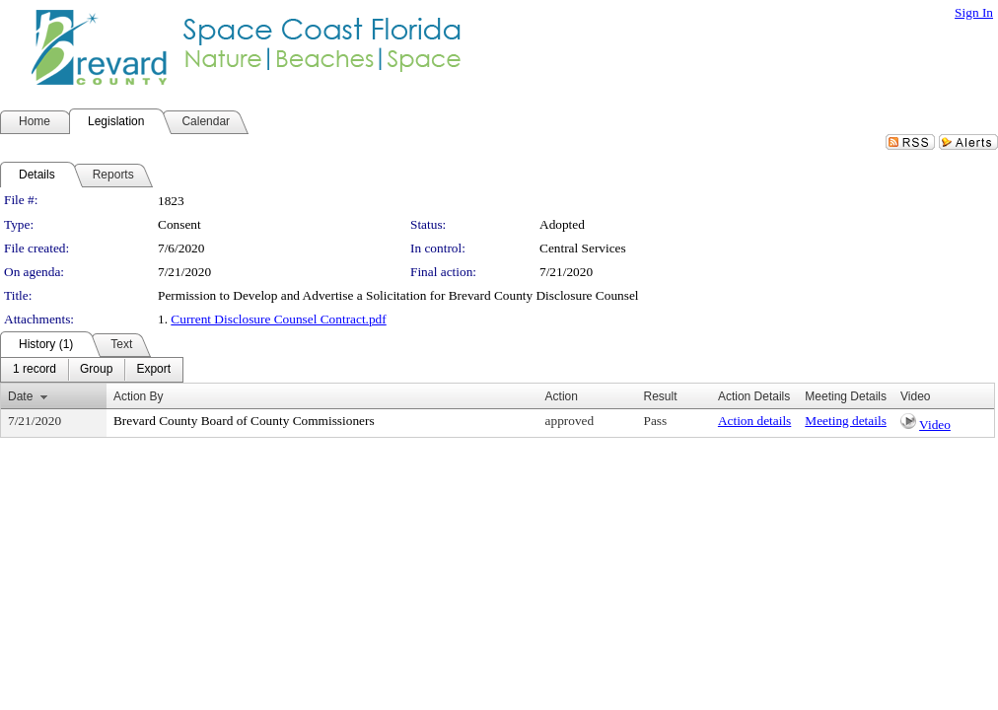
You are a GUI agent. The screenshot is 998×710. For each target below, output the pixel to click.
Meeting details (846, 420)
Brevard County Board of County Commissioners (244, 420)
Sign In (974, 12)
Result (660, 396)
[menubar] (91, 370)
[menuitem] (34, 370)
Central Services (582, 248)
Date (20, 396)
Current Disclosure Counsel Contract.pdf (278, 319)
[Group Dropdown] (96, 370)
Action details (754, 420)
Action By (138, 396)
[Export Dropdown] (153, 370)
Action (561, 396)
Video (935, 424)
